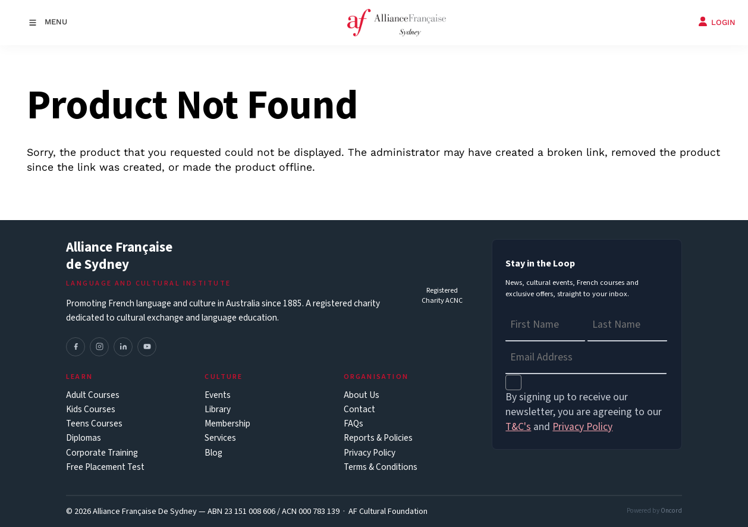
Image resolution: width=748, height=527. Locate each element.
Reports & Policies (378, 438)
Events (218, 395)
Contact (359, 409)
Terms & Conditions (380, 467)
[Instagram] (99, 346)
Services (220, 438)
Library (218, 409)
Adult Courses (93, 395)
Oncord (671, 510)
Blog (213, 453)
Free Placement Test (105, 467)
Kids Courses (90, 409)
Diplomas (83, 438)
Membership (227, 423)
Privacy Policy (369, 453)
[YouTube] (146, 346)
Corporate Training (102, 453)
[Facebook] (75, 346)
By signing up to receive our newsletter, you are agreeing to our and (583, 412)
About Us (361, 395)
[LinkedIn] (123, 346)
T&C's (518, 427)
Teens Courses (94, 423)
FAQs (353, 423)
